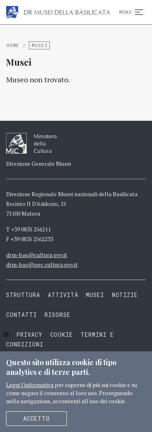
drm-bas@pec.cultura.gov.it (42, 264)
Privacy (29, 334)
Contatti (21, 315)
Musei (39, 45)
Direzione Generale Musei (38, 163)
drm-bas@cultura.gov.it (36, 255)
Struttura (23, 295)
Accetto (36, 418)
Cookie (61, 334)
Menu (129, 12)
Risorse (58, 315)
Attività (63, 295)
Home (12, 45)
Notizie (125, 295)
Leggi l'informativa (30, 385)
